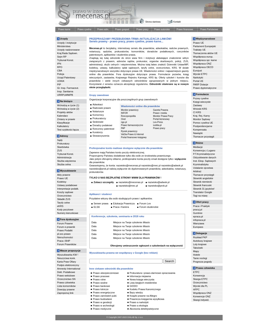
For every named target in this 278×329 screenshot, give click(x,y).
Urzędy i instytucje (66, 42)
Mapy (196, 251)
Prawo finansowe (185, 29)
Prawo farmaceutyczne (132, 125)
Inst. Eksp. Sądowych (204, 161)
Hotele (196, 254)
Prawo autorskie (162, 29)
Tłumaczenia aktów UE (205, 53)
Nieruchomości (65, 237)
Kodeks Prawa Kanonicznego (145, 289)
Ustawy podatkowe (67, 185)
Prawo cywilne (84, 29)
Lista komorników (66, 286)
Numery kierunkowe (67, 213)
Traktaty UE (199, 49)
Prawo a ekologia (139, 305)
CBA (59, 70)
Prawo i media (160, 113)
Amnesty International (68, 268)
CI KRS (197, 112)
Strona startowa (153, 22)
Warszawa (198, 223)
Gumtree (197, 213)
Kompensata (200, 129)
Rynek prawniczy (129, 131)
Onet (123, 119)
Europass (198, 227)
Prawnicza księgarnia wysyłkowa (147, 299)
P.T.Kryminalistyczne (204, 154)
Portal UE (198, 81)
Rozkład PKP (200, 237)
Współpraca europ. (203, 56)
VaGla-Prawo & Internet (132, 134)
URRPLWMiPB (65, 95)
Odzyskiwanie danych (204, 157)
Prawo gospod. (122, 29)
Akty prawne (63, 175)
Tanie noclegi (200, 258)
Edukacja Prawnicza (124, 203)
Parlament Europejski (204, 46)
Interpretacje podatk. (68, 188)
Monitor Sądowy (201, 119)
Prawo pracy (142, 29)
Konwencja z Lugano (204, 150)
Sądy (60, 140)
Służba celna (64, 164)
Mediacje (198, 147)
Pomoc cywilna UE (203, 122)
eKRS (60, 206)
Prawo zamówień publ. (105, 295)
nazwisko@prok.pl (157, 185)
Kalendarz (62, 115)
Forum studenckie (148, 207)
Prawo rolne (99, 279)
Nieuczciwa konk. (66, 258)
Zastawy (197, 105)
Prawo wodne (100, 282)
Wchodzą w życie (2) (68, 108)
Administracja (64, 157)
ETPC (196, 272)
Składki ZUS (63, 199)
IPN (59, 63)
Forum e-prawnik (66, 227)
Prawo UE (62, 178)
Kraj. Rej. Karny (201, 115)
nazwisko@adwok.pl (159, 182)
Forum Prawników (66, 244)
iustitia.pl (157, 125)
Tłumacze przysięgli (203, 136)
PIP (59, 84)
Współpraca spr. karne (205, 60)
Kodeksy (61, 181)
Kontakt (177, 22)
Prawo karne (64, 29)
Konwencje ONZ (201, 296)
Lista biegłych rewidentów (143, 282)
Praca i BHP (63, 241)
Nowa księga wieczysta (142, 279)
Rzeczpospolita (128, 116)
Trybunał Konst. (65, 60)
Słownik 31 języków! (203, 188)
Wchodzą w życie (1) (68, 105)
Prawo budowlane (102, 299)
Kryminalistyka (200, 164)
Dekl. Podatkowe (66, 272)
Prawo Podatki (65, 230)
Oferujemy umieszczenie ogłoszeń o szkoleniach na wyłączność (146, 245)
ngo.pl (124, 122)
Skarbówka (63, 147)
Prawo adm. (103, 29)
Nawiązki (198, 133)
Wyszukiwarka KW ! (67, 254)
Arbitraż (197, 171)
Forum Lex (145, 203)
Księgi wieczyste (202, 102)
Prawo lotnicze (101, 289)
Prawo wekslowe (66, 275)
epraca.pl (198, 216)
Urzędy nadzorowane (68, 49)
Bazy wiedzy (136, 292)
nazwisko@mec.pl (128, 185)
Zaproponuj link (65, 293)
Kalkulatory (63, 126)
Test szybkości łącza (68, 129)
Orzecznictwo (64, 195)
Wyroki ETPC (200, 74)
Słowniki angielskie (203, 178)
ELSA (97, 207)
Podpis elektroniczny (68, 265)
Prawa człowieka (66, 282)
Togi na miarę (200, 195)
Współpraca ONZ (202, 63)
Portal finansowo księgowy (134, 137)
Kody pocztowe (65, 209)
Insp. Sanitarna (65, 91)
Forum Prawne (65, 223)
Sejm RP (61, 56)
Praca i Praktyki (201, 206)
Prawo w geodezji (102, 302)
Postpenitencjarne (202, 126)
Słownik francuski (202, 185)
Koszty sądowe (65, 192)
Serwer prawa (101, 203)
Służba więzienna (66, 161)
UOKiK (61, 81)
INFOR (124, 113)
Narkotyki (198, 77)
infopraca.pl (199, 220)
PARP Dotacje (200, 84)
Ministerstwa (63, 46)
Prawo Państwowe (209, 29)
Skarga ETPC (200, 279)
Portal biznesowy (161, 119)
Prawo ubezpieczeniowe (106, 273)
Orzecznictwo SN (66, 279)
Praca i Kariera (121, 207)
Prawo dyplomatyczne (205, 88)
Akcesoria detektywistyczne (144, 309)
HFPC (196, 289)
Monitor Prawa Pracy (163, 116)
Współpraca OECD (203, 67)
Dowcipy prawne (66, 289)
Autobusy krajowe (202, 241)
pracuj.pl (197, 209)
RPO (59, 67)
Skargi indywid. (201, 300)
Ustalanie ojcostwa (203, 168)
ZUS (59, 150)
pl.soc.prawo (64, 234)
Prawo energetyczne (104, 292)
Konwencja (199, 275)
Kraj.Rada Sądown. (67, 53)
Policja (60, 74)
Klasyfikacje (63, 122)
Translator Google (202, 192)
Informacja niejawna (140, 276)
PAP (123, 128)
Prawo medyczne (102, 309)
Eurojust (197, 70)
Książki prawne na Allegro (143, 295)
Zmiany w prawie (66, 119)
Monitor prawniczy (130, 110)
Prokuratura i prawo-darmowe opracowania (152, 273)
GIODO (134, 286)
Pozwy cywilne (201, 98)
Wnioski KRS (200, 108)
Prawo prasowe (101, 276)
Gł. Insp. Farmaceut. (68, 88)
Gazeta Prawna (160, 110)
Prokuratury (63, 143)
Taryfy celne (63, 202)
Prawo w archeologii (103, 305)
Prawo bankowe (101, 286)
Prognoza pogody (202, 261)
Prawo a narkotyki (139, 302)
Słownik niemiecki (202, 181)
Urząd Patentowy (66, 77)
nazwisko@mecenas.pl (131, 182)
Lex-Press (158, 122)
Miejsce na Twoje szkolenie (127, 222)
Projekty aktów (65, 112)
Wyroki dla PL (200, 286)
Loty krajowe (200, 244)
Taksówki (198, 247)
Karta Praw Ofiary (66, 261)
